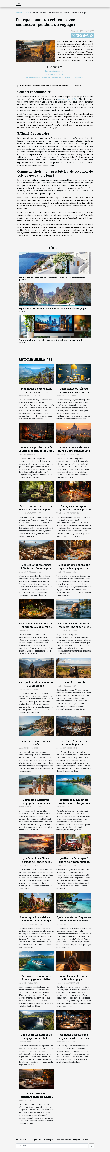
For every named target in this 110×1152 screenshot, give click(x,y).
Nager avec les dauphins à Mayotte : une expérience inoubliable (74, 627)
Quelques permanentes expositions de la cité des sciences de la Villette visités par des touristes (74, 1039)
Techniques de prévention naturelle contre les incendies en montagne (36, 392)
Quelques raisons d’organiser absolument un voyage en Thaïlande (74, 920)
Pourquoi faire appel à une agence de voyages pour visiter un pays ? (74, 568)
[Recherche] (52, 1145)
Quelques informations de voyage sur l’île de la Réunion (36, 1038)
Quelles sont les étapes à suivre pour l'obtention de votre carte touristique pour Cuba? (74, 863)
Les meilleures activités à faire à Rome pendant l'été (74, 448)
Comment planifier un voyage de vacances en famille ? (36, 803)
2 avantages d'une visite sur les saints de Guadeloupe (36, 918)
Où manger (48, 1139)
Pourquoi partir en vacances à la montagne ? (36, 683)
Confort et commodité (54, 71)
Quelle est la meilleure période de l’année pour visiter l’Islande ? (36, 862)
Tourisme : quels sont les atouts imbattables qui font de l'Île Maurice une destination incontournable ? (74, 805)
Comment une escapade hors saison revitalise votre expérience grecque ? (52, 278)
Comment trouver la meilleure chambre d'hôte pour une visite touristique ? (36, 1096)
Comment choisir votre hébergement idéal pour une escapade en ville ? (52, 341)
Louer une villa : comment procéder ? (36, 742)
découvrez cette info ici (68, 99)
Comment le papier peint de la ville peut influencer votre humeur (36, 450)
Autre (26, 13)
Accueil (19, 13)
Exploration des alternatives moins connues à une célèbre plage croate (52, 309)
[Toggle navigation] (18, 4)
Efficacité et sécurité (54, 74)
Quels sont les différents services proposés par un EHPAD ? (74, 392)
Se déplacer (20, 1139)
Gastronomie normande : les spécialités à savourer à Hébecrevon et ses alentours (36, 627)
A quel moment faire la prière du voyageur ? (74, 977)
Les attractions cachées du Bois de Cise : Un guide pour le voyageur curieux (36, 509)
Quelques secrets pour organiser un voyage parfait (74, 507)
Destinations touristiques (68, 1139)
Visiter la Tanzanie (73, 682)
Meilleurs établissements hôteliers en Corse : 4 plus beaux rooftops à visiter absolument (36, 570)
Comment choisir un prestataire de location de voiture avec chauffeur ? (54, 78)
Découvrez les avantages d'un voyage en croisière (36, 977)
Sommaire (55, 67)
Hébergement (34, 1139)
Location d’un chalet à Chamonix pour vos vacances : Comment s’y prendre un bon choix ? (74, 746)
